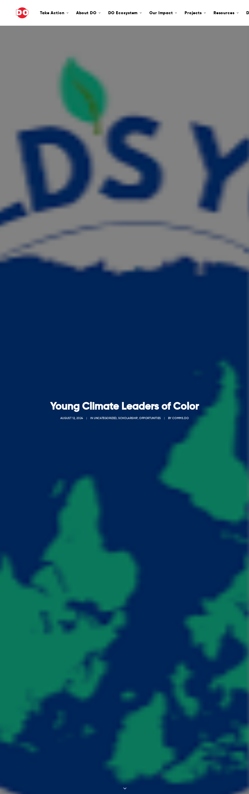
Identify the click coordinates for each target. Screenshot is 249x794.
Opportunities (150, 405)
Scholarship (128, 405)
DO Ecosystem (110, 12)
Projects (180, 12)
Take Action (39, 12)
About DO (73, 12)
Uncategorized (105, 405)
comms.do (180, 405)
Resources (210, 12)
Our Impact (148, 12)
